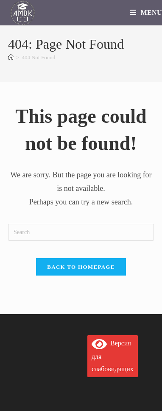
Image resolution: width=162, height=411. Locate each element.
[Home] (11, 57)
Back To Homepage (81, 267)
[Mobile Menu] (146, 12)
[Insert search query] (81, 232)
